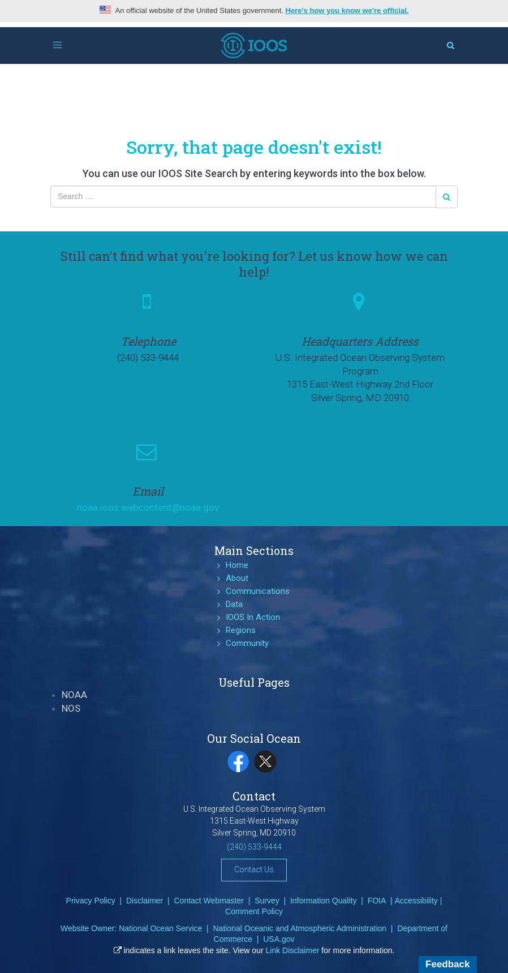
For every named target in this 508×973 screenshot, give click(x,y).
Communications (258, 591)
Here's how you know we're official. (347, 10)
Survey (267, 900)
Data (234, 604)
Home (237, 565)
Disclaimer (144, 900)
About (237, 578)
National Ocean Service (160, 928)
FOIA (377, 900)
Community (247, 643)
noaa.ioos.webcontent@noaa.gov (148, 507)
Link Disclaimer (293, 950)
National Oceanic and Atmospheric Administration (299, 928)
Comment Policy (254, 911)
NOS (71, 708)
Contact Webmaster (208, 900)
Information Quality (323, 900)
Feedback (447, 964)
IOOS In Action (253, 617)
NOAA (74, 694)
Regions (241, 630)
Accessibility (416, 900)
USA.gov (278, 939)
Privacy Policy (90, 900)
